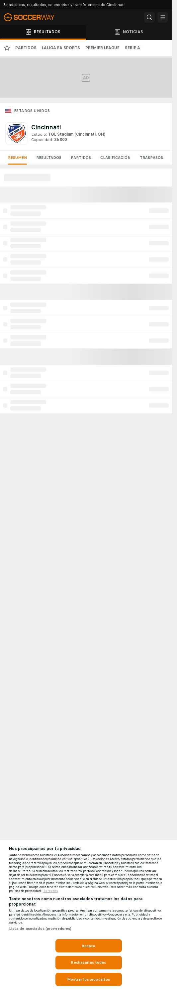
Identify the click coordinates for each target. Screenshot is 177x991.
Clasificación (115, 157)
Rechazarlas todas (88, 962)
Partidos (81, 157)
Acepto (89, 945)
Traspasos (151, 157)
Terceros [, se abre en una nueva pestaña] (50, 891)
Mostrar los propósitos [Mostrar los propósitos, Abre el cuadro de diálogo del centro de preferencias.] (88, 979)
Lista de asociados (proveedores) (40, 928)
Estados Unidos (32, 110)
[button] (149, 17)
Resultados (48, 157)
